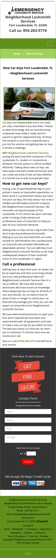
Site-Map (44, 536)
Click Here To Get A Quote (28, 356)
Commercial (31, 529)
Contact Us (40, 533)
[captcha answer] (31, 453)
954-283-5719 (35, 30)
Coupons (28, 533)
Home (16, 53)
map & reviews (39, 507)
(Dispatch (43, 521)
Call (28, 553)
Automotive (45, 529)
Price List (33, 536)
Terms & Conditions (17, 536)
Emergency (15, 533)
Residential (18, 529)
